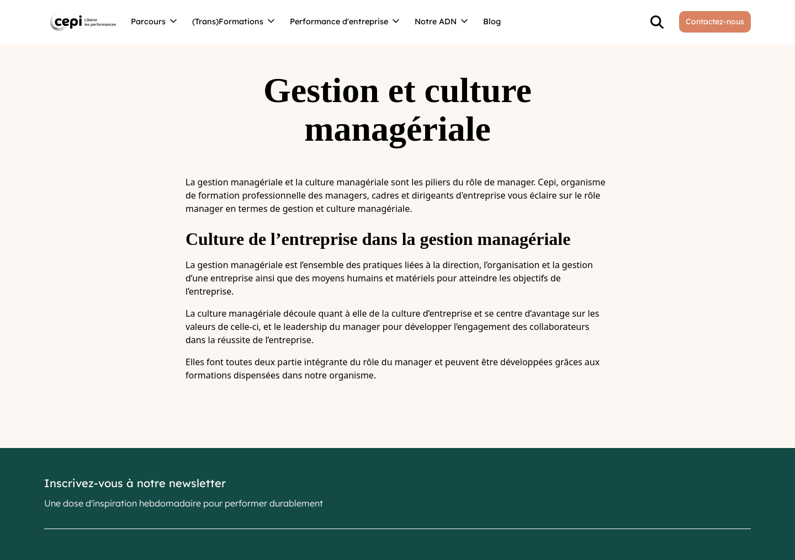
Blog (492, 21)
